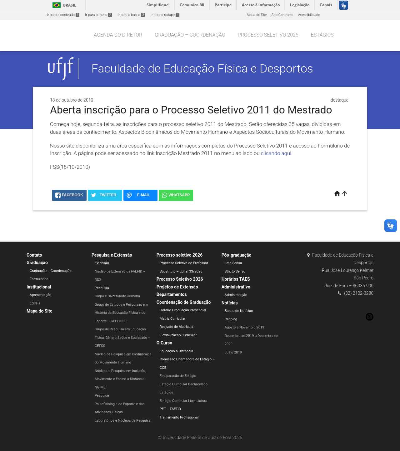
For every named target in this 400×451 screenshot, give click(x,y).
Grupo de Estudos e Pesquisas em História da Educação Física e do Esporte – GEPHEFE (121, 313)
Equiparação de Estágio (178, 376)
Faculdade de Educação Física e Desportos (202, 68)
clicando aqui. (276, 153)
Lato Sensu (233, 263)
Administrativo (236, 286)
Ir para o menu (98, 15)
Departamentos (172, 294)
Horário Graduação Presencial (183, 310)
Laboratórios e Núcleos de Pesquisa (123, 420)
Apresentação (40, 295)
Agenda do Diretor (118, 35)
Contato (34, 255)
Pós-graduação (237, 255)
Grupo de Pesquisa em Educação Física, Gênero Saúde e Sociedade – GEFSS (122, 337)
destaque (339, 100)
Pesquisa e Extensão (112, 255)
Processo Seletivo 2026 (180, 279)
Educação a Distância (176, 351)
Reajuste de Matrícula (176, 327)
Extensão (102, 263)
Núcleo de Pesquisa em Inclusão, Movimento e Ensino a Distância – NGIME (121, 379)
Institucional (39, 286)
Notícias (230, 302)
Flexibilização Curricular (178, 335)
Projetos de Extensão (177, 286)
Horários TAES (236, 279)
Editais (35, 303)
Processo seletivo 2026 (268, 35)
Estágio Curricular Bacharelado (184, 384)
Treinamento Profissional (179, 417)
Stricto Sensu (235, 271)
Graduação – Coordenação (190, 35)
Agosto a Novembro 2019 (244, 327)
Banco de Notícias (239, 311)
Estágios (322, 35)
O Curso (164, 342)
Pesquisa (102, 288)
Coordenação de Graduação (184, 302)
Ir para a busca (131, 15)
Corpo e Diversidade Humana (117, 296)
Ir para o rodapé (165, 15)
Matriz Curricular (173, 319)
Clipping (231, 319)
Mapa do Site (257, 15)
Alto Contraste (282, 15)
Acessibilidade (309, 15)
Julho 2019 (233, 352)
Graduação (37, 262)
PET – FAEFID (170, 409)
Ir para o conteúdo (63, 15)
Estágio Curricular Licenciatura (183, 401)
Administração (236, 295)
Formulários (39, 279)
